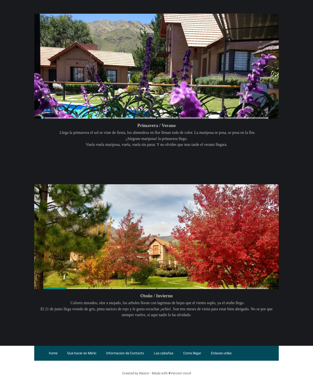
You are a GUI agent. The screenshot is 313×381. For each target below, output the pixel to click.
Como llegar (192, 353)
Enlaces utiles (221, 353)
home (53, 353)
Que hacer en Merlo (81, 353)
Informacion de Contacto (125, 353)
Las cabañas (163, 353)
